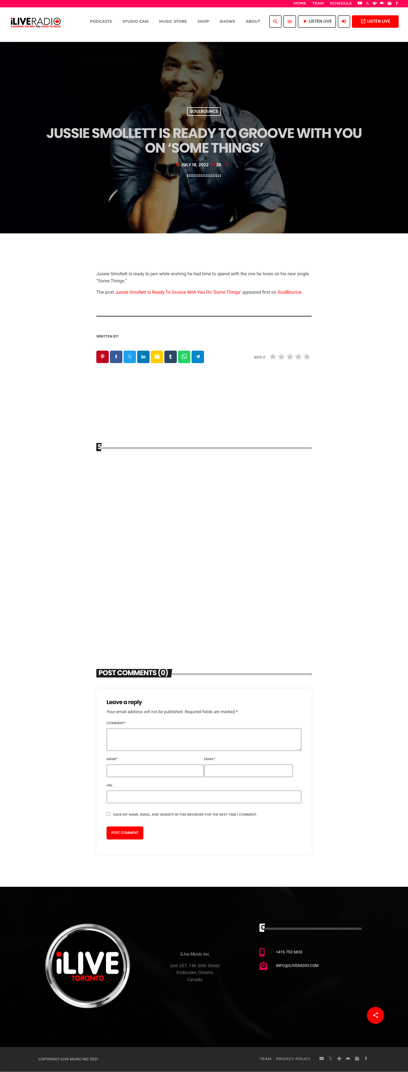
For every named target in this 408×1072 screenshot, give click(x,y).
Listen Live (375, 21)
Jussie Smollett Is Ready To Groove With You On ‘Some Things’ (178, 292)
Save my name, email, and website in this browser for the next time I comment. (185, 815)
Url (110, 785)
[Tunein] (375, 4)
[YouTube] (360, 4)
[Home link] (35, 21)
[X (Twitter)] (367, 4)
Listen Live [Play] (317, 21)
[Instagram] (389, 4)
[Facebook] (397, 4)
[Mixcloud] (382, 4)
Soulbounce (204, 112)
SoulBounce (289, 292)
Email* (210, 759)
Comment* (116, 723)
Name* (112, 759)
